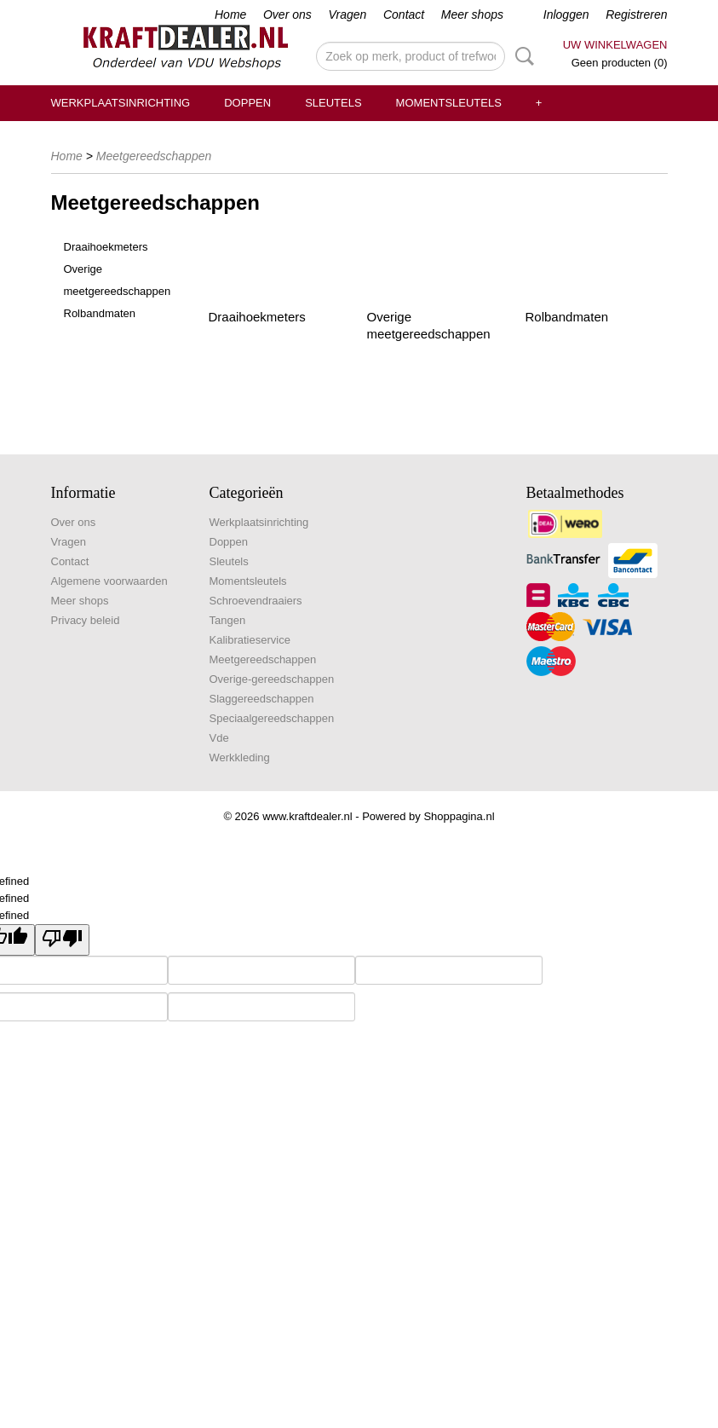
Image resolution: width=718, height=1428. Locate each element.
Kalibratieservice (250, 639)
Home (230, 14)
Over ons (287, 14)
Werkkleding (240, 757)
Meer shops (472, 14)
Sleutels (333, 102)
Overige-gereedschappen (272, 679)
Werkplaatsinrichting (121, 102)
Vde (219, 737)
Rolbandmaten (100, 313)
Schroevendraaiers (256, 600)
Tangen (228, 620)
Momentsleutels (449, 102)
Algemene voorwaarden (109, 581)
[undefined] (62, 940)
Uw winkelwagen (615, 44)
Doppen (247, 102)
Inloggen (566, 14)
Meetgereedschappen (153, 156)
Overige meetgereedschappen (117, 280)
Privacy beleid (85, 620)
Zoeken (521, 56)
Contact (403, 14)
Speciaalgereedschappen (272, 718)
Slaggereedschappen (262, 698)
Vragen (347, 14)
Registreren (636, 14)
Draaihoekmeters (106, 246)
